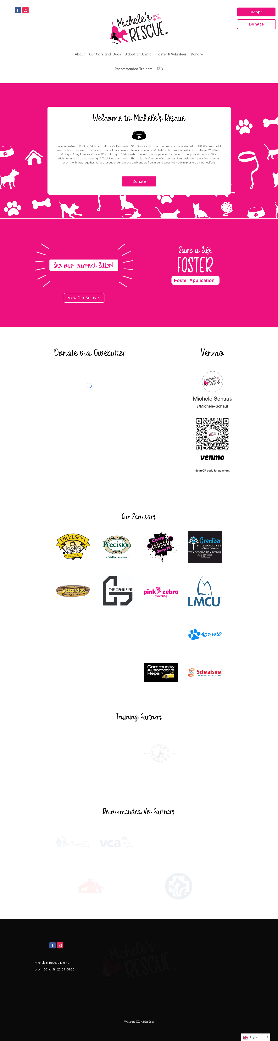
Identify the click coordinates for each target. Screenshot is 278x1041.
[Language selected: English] (255, 1037)
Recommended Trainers (134, 68)
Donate (197, 54)
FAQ (160, 68)
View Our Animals (84, 297)
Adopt (256, 11)
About (80, 54)
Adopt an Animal (138, 54)
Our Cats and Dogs (105, 54)
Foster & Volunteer (171, 54)
